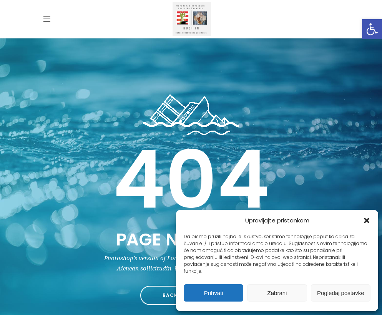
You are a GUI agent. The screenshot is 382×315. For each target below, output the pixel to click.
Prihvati (213, 293)
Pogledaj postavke (340, 293)
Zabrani (277, 293)
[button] (372, 29)
